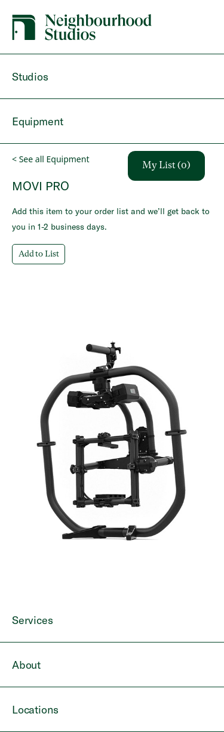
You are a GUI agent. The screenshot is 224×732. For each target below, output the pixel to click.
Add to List (39, 254)
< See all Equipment (50, 159)
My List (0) (166, 166)
